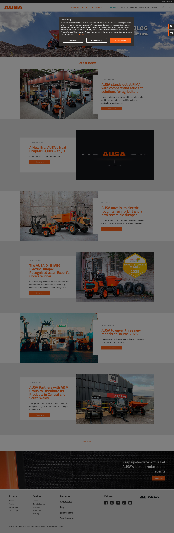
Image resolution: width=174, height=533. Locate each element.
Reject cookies (96, 40)
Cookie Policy (79, 34)
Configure (73, 40)
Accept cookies (120, 40)
